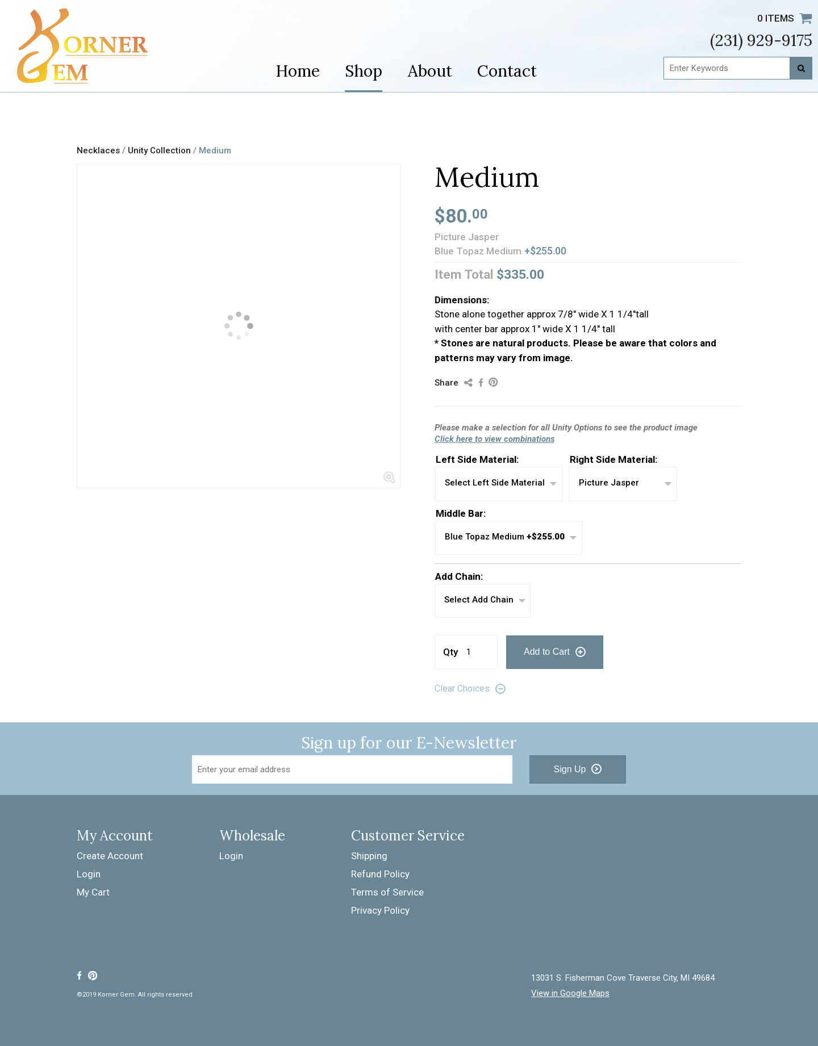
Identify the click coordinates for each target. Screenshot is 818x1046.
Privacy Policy (380, 910)
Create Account (110, 855)
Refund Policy (380, 874)
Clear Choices (462, 688)
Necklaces (98, 150)
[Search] (801, 68)
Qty (450, 652)
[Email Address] (352, 769)
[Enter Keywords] (737, 68)
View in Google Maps (570, 993)
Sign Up (570, 769)
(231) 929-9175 (761, 40)
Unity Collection (160, 150)
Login (89, 874)
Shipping (369, 855)
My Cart (93, 892)
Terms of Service (387, 892)
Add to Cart (547, 651)
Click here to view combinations (494, 439)
